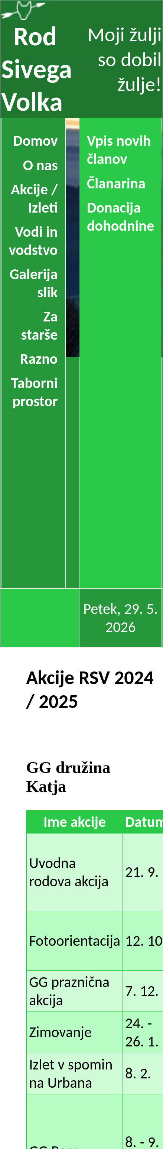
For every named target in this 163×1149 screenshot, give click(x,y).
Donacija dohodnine (120, 216)
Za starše (39, 325)
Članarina (116, 183)
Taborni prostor (34, 392)
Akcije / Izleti (34, 198)
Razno (39, 359)
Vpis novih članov (119, 150)
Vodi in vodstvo (33, 241)
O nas (40, 165)
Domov (35, 141)
